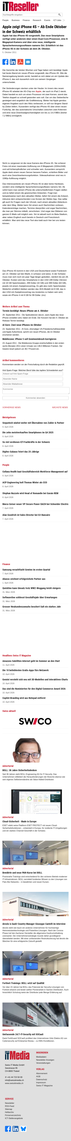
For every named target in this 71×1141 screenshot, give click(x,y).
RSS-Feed (9, 1106)
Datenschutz (41, 1079)
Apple (38, 91)
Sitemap (8, 1109)
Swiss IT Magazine (44, 1086)
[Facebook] (5, 64)
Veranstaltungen (43, 1063)
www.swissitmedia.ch (14, 1083)
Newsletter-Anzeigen (45, 1060)
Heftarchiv (9, 1112)
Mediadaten (41, 1057)
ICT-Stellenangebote (14, 1118)
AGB (38, 1076)
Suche (65, 15)
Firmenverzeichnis (13, 1115)
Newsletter (9, 1103)
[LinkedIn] (13, 64)
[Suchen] (59, 15)
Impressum (41, 1083)
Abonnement (41, 1073)
